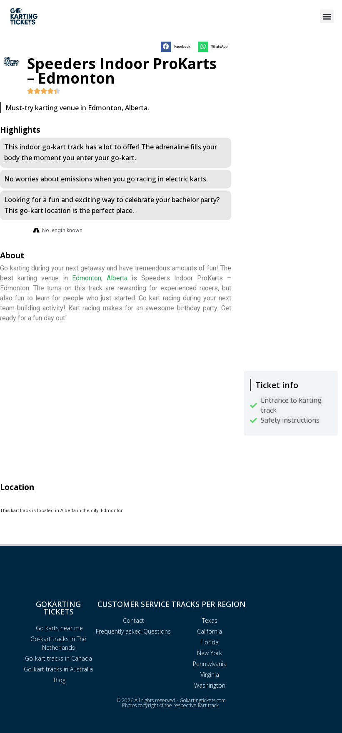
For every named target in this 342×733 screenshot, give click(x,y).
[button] (327, 16)
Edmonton (86, 278)
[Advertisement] (291, 87)
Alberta (117, 278)
